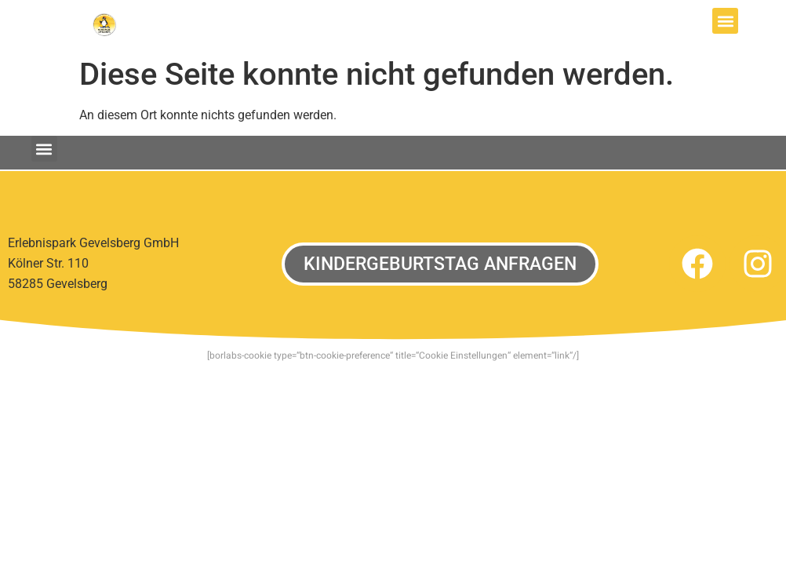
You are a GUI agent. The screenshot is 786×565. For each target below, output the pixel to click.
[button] (725, 21)
